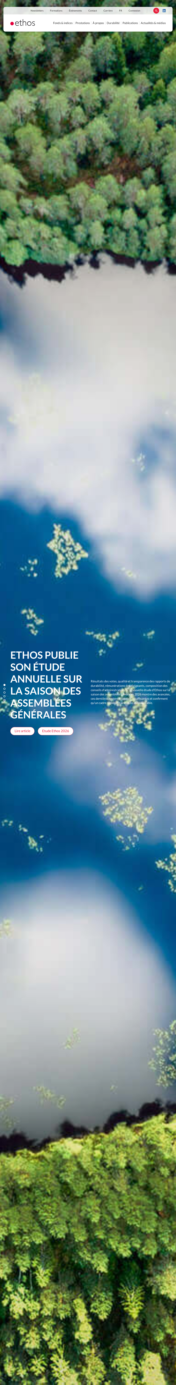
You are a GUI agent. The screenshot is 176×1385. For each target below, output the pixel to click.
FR (120, 11)
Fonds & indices (63, 23)
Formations (56, 11)
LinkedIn (164, 11)
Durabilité (113, 23)
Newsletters (37, 11)
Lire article (22, 731)
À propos (98, 23)
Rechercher (156, 11)
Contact (92, 11)
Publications (130, 23)
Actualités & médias (153, 23)
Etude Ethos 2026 (55, 731)
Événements (75, 11)
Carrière (108, 11)
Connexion (134, 11)
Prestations (82, 23)
